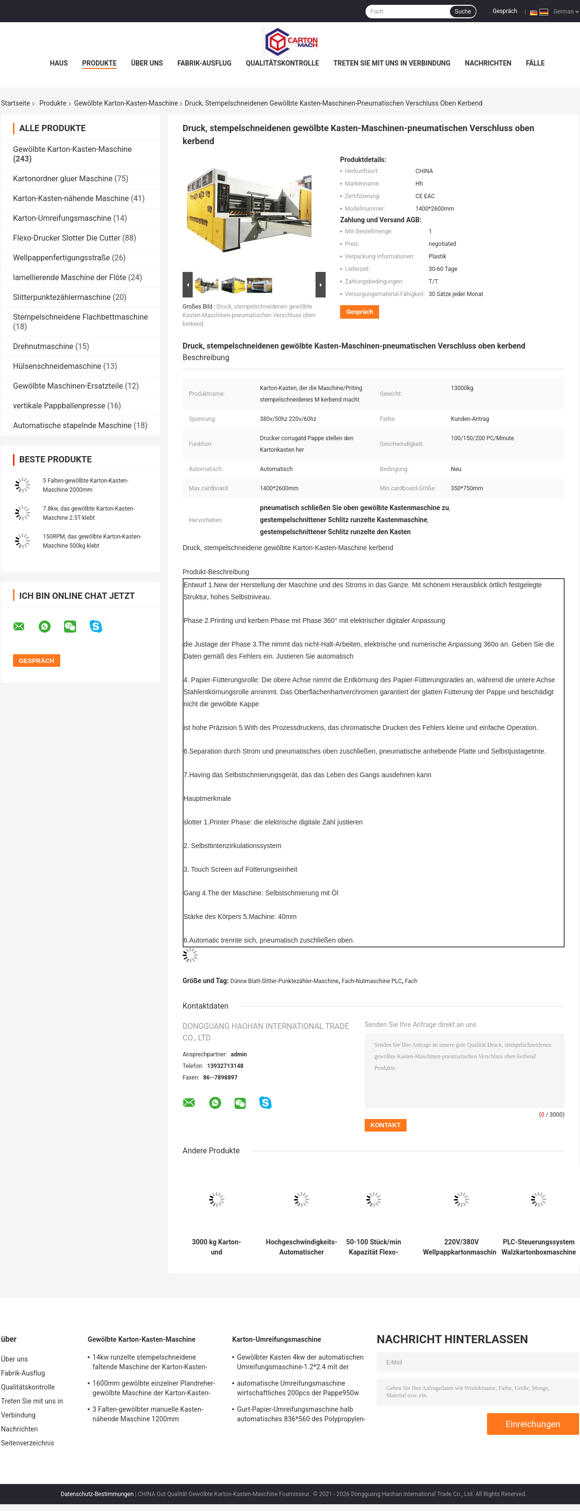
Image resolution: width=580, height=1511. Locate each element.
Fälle (535, 63)
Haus (58, 63)
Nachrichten (488, 63)
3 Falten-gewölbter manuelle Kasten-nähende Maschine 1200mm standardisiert (147, 1415)
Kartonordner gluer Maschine (63, 178)
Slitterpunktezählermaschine (62, 297)
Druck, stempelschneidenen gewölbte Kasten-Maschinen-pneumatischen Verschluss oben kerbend (249, 315)
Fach (411, 981)
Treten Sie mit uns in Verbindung (391, 63)
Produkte (99, 63)
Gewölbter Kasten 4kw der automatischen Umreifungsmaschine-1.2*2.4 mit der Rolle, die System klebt (300, 1363)
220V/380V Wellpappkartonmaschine (461, 1247)
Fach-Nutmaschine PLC (372, 981)
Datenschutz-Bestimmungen (97, 1494)
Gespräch (505, 11)
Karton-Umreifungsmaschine (62, 218)
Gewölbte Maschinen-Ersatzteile (68, 386)
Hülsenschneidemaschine (57, 366)
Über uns (147, 63)
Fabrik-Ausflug (204, 63)
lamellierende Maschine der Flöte (69, 277)
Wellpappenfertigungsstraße (61, 257)
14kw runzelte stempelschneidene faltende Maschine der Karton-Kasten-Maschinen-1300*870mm (149, 1363)
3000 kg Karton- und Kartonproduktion (216, 1247)
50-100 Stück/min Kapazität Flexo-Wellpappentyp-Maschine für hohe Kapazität (373, 1247)
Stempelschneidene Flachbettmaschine (80, 317)
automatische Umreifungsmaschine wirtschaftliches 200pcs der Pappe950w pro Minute (298, 1389)
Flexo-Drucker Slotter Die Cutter (66, 238)
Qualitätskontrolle (282, 63)
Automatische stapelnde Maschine (72, 425)
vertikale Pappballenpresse (59, 405)
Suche (463, 11)
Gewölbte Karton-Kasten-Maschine (126, 103)
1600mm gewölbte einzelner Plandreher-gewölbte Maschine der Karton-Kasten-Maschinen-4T (153, 1389)
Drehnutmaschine (43, 346)
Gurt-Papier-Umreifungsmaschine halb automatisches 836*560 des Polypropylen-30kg (301, 1415)
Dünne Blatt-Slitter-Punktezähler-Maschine (284, 981)
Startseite (15, 103)
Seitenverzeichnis (27, 1443)
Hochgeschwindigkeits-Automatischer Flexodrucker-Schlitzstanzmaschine (301, 1247)
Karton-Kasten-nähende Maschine (71, 198)
